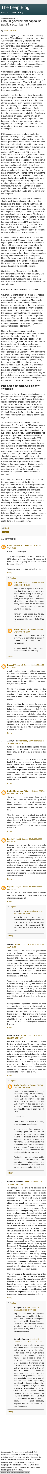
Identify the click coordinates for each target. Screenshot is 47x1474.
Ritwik (10, 545)
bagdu (10, 839)
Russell (10, 665)
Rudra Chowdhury (15, 791)
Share (6, 532)
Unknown (18, 582)
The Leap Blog (15, 7)
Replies (13, 578)
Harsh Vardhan (10, 30)
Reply (9, 573)
